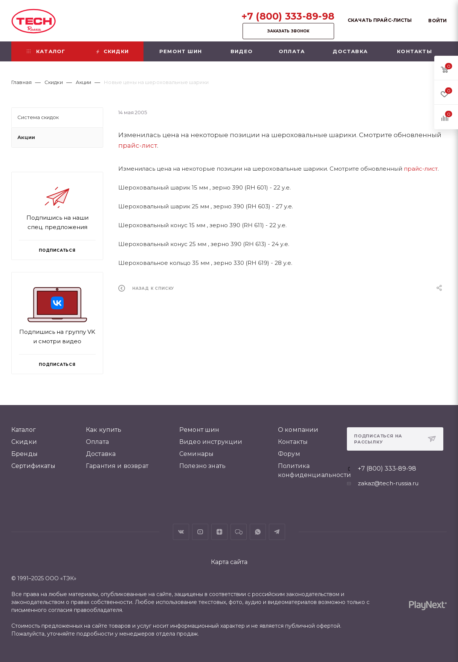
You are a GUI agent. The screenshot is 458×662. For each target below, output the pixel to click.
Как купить (104, 429)
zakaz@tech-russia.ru (388, 483)
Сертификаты (33, 465)
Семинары (196, 453)
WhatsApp (258, 532)
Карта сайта (229, 562)
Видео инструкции (211, 441)
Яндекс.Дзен (219, 532)
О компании (298, 429)
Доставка (101, 453)
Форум (289, 453)
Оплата (97, 441)
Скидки (24, 441)
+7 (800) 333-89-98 (288, 16)
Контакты (293, 441)
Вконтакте (181, 532)
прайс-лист (137, 145)
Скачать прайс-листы (380, 20)
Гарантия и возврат (117, 465)
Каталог (23, 429)
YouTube (200, 532)
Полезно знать (202, 465)
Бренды (24, 453)
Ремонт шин (199, 429)
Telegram (277, 532)
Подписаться (57, 364)
